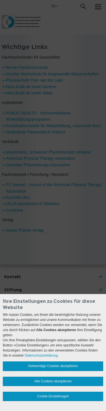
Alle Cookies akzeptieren (53, 381)
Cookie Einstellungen (53, 396)
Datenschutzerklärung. (42, 355)
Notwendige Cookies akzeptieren (53, 366)
